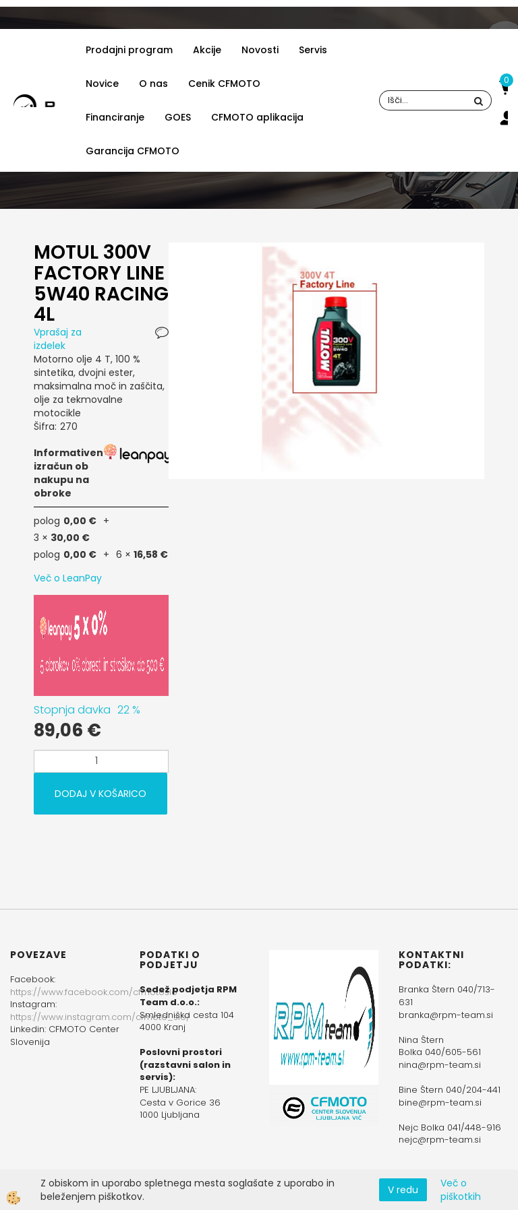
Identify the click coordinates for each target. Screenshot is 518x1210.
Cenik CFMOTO (224, 83)
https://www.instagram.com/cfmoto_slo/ (100, 1017)
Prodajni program (129, 50)
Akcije (207, 50)
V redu (403, 1190)
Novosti (260, 50)
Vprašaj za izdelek (58, 338)
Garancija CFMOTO (132, 151)
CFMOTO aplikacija (257, 117)
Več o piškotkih (460, 1189)
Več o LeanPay (68, 578)
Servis (313, 50)
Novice (102, 83)
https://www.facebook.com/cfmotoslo (93, 992)
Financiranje (115, 117)
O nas (153, 83)
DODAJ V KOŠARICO (100, 793)
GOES (178, 117)
